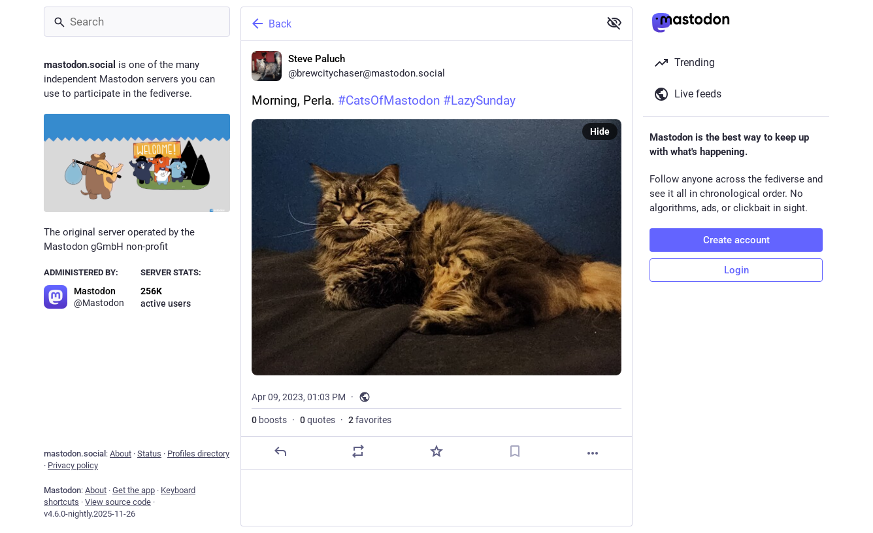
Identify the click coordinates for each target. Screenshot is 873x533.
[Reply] (280, 451)
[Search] (137, 22)
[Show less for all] (614, 23)
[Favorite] (436, 451)
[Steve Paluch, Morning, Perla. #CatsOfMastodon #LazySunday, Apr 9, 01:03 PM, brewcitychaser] (436, 255)
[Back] (419, 23)
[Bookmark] (515, 451)
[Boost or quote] (358, 451)
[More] (593, 453)
